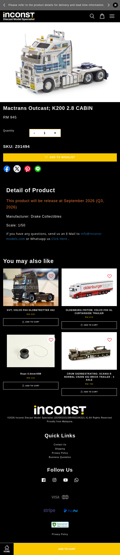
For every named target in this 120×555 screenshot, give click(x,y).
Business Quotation (60, 457)
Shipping (60, 449)
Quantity (8, 130)
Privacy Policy (60, 453)
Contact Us (60, 444)
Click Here (59, 239)
